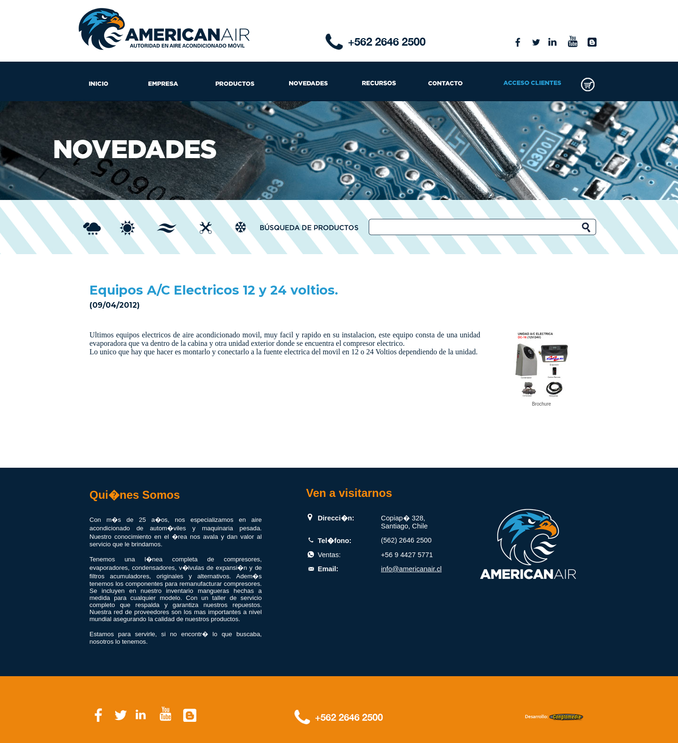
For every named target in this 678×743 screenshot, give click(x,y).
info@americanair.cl (411, 569)
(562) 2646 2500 (406, 540)
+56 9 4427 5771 (407, 555)
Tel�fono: (335, 540)
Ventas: (329, 555)
